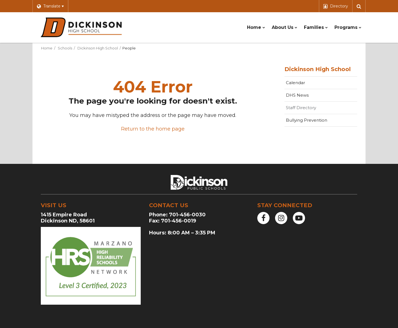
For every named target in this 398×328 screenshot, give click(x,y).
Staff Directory (301, 107)
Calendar (295, 82)
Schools (65, 48)
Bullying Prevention (306, 120)
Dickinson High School (97, 48)
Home (46, 48)
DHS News (297, 95)
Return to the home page (153, 129)
